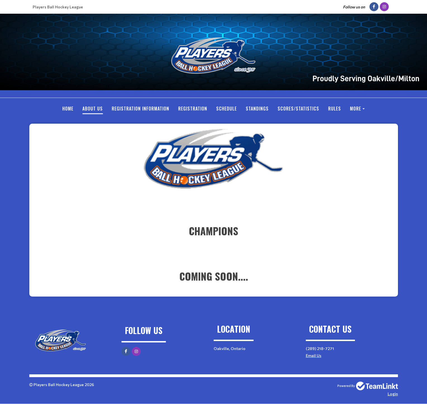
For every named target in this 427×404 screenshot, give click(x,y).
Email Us (313, 355)
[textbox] (214, 206)
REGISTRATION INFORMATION (140, 108)
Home (67, 108)
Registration (192, 108)
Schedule (226, 108)
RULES (334, 108)
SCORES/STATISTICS (298, 108)
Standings (257, 108)
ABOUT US (92, 108)
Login (393, 393)
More (355, 108)
